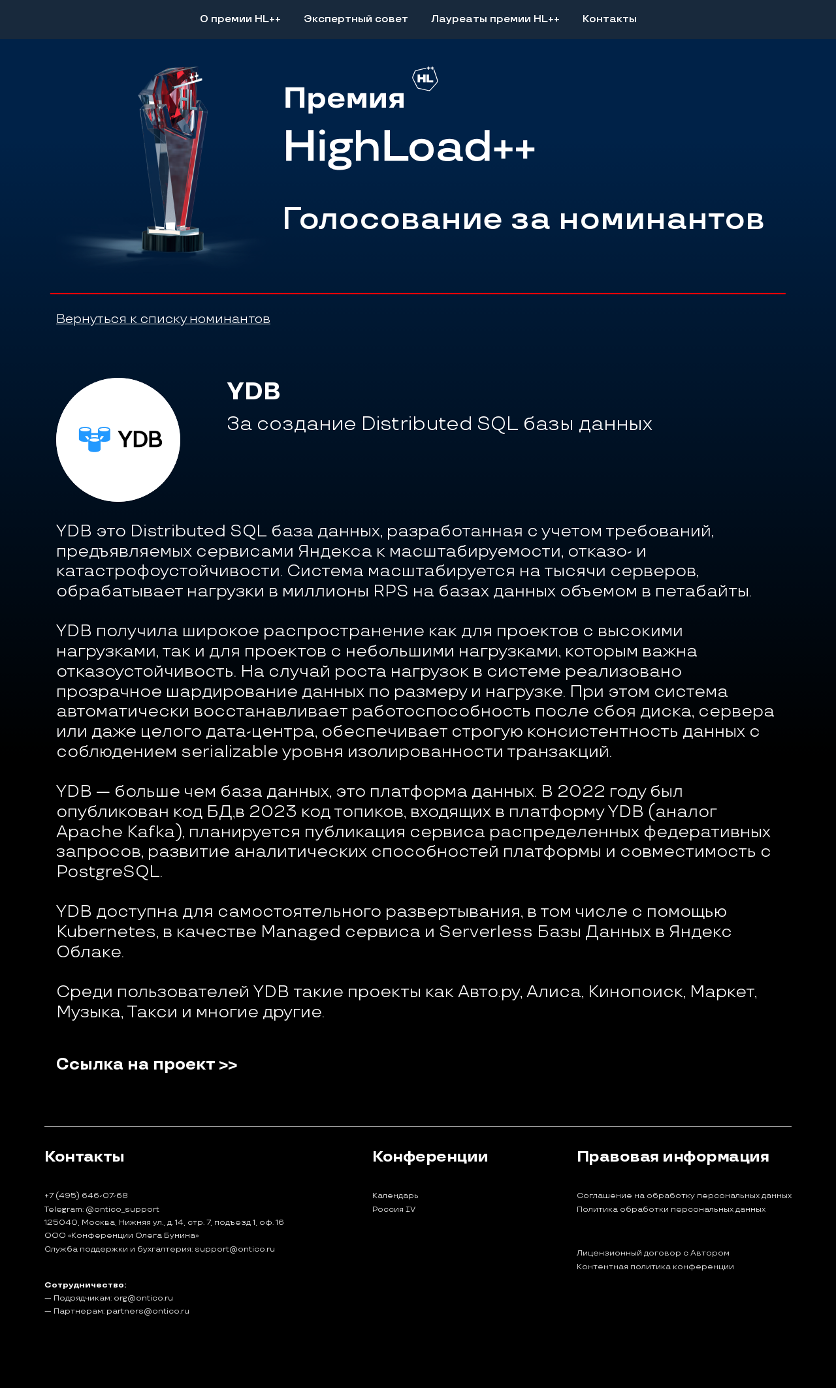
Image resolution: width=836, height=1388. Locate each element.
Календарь (395, 1196)
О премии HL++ (240, 19)
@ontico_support (122, 1209)
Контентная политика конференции (655, 1267)
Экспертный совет (356, 19)
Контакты (610, 19)
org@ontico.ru (143, 1298)
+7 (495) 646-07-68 (86, 1196)
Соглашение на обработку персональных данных (684, 1196)
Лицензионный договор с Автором (653, 1253)
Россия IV (393, 1210)
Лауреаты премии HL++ (495, 19)
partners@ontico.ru (147, 1311)
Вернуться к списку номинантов (163, 319)
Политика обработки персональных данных (671, 1210)
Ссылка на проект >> (146, 1065)
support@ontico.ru (235, 1249)
